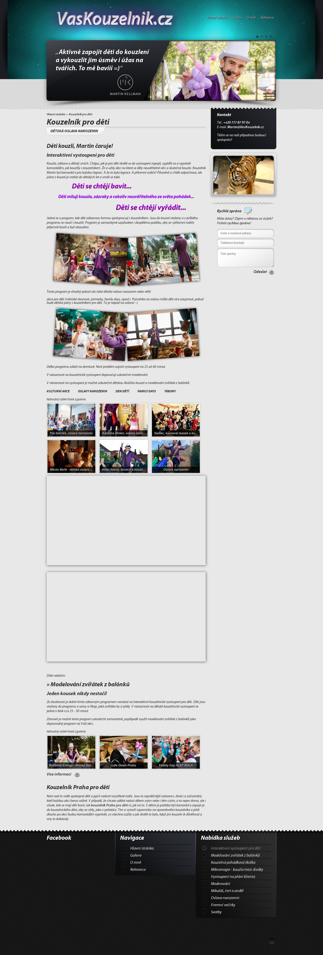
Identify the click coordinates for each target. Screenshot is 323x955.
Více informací (59, 774)
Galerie (236, 18)
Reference (267, 18)
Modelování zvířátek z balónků (235, 855)
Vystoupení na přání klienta (233, 876)
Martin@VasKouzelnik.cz (245, 127)
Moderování (220, 883)
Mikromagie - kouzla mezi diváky (237, 869)
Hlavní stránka (217, 18)
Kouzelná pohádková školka (233, 862)
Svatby (216, 912)
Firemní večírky (223, 905)
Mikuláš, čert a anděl (227, 891)
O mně (251, 18)
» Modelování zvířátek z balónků (88, 684)
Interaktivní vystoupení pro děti (236, 848)
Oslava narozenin (225, 898)
